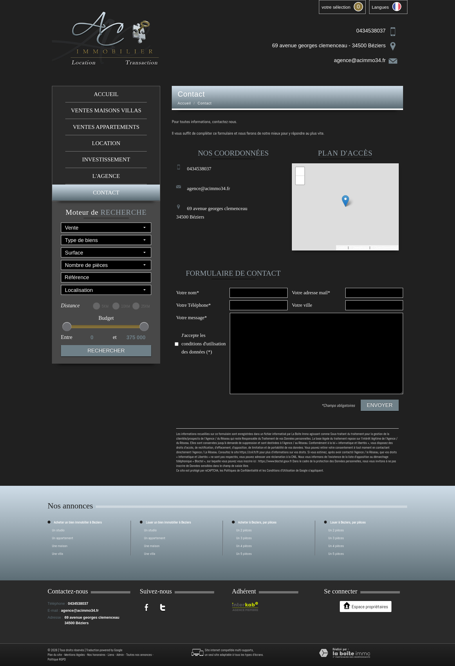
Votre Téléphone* (193, 305)
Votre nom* (187, 292)
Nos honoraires (96, 655)
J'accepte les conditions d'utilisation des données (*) (203, 344)
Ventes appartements (106, 127)
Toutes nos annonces (139, 655)
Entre (66, 337)
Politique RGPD (57, 659)
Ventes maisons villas (106, 110)
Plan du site (55, 655)
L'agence (106, 176)
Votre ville (302, 305)
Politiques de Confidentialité (241, 470)
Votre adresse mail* (311, 292)
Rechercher (105, 350)
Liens (111, 655)
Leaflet (342, 247)
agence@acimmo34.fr (360, 60)
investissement (106, 159)
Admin (120, 655)
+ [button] (300, 171)
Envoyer (380, 405)
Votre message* (191, 317)
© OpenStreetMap (384, 247)
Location (106, 143)
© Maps (359, 247)
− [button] (300, 180)
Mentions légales (74, 655)
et (115, 337)
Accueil (106, 94)
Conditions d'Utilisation (281, 470)
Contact (106, 192)
